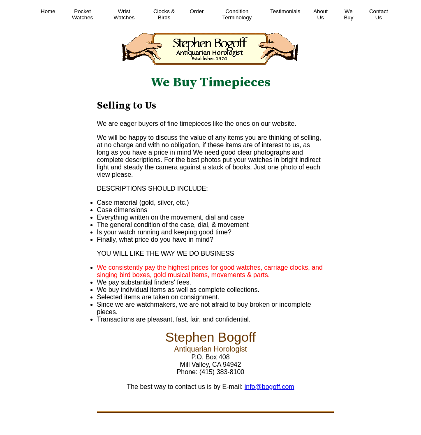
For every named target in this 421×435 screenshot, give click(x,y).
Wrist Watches (123, 14)
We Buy (348, 14)
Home (48, 11)
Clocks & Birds (164, 14)
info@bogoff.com (269, 386)
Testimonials (285, 11)
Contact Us (378, 14)
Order (197, 11)
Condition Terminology (237, 14)
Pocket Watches (82, 14)
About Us (320, 14)
